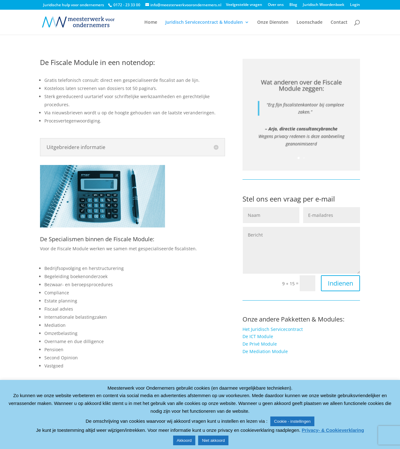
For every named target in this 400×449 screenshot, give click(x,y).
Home (150, 22)
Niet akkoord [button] (213, 440)
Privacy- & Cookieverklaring (333, 430)
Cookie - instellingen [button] (292, 421)
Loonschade (309, 22)
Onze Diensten (272, 22)
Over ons (276, 5)
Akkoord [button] (184, 440)
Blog (293, 5)
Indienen (340, 283)
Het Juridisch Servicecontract (272, 329)
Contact (339, 22)
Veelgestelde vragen (244, 5)
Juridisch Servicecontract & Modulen (204, 22)
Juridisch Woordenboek (323, 5)
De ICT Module (257, 336)
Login (355, 5)
